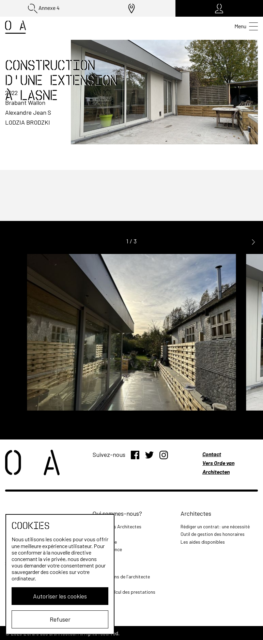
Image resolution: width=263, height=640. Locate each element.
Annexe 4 (44, 8)
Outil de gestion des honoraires (213, 534)
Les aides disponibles (203, 542)
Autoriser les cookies (60, 596)
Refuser (60, 619)
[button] (253, 241)
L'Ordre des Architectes (117, 526)
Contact (211, 454)
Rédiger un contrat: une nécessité (215, 526)
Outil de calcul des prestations (124, 592)
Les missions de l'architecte (121, 576)
